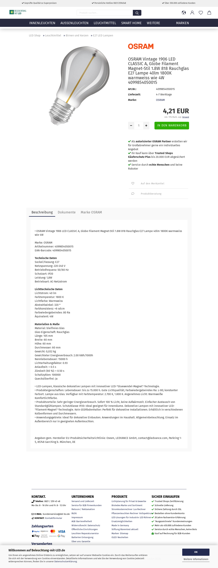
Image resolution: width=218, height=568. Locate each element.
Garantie (86, 541)
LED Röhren (145, 517)
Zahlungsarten (42, 526)
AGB (73, 521)
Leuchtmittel (105, 25)
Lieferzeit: (134, 94)
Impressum (77, 517)
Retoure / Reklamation (83, 509)
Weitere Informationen (196, 559)
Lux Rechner (139, 509)
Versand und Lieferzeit (83, 501)
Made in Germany (120, 525)
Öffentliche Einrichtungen (85, 529)
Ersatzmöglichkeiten (122, 521)
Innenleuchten (42, 25)
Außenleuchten (74, 25)
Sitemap (124, 533)
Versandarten (42, 544)
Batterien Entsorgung (82, 537)
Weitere (153, 25)
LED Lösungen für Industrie (125, 517)
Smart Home (131, 25)
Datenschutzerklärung (65, 561)
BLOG (74, 513)
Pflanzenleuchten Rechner (125, 513)
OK (196, 552)
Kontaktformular (53, 518)
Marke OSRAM (91, 212)
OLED (114, 537)
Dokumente (67, 212)
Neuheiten (123, 537)
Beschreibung (42, 212)
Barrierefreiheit (84, 521)
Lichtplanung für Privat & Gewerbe (129, 501)
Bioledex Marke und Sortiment (127, 505)
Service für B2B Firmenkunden (87, 505)
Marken (115, 533)
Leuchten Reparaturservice (85, 533)
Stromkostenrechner (122, 509)
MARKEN (182, 25)
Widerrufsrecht (79, 525)
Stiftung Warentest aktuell (125, 529)
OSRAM (160, 100)
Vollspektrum (146, 513)
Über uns (76, 541)
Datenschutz (94, 525)
